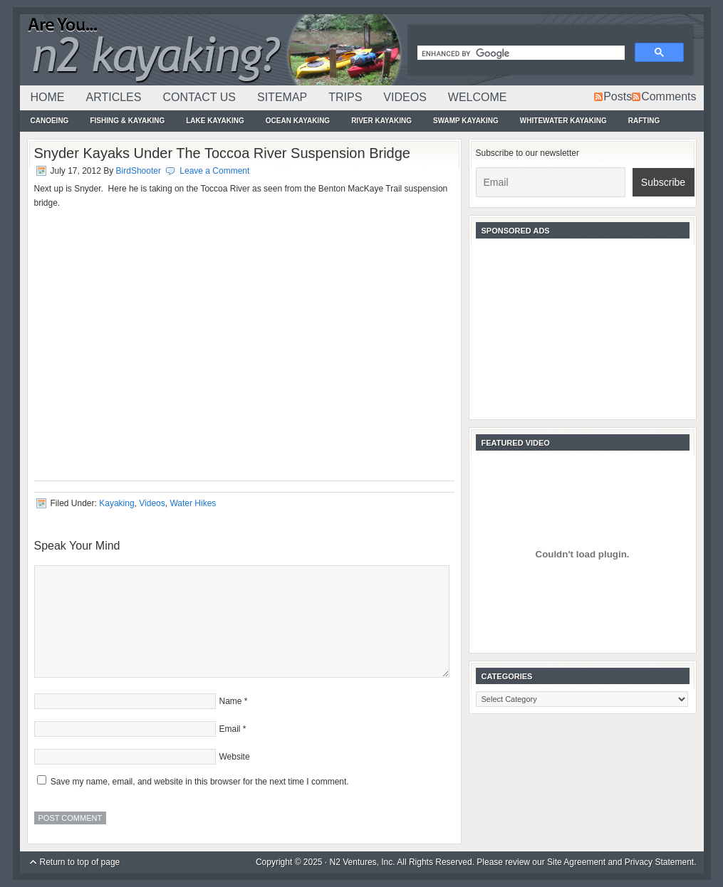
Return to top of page (80, 862)
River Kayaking (381, 121)
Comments (668, 96)
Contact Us (199, 97)
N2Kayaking (212, 49)
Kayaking (116, 503)
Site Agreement (576, 862)
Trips (345, 97)
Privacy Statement (659, 862)
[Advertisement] (583, 327)
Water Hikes (193, 503)
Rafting (644, 121)
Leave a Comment (214, 171)
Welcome (477, 97)
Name (230, 701)
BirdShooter (138, 171)
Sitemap (282, 97)
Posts (617, 96)
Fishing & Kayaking (127, 121)
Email (230, 729)
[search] (520, 54)
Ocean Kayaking (298, 121)
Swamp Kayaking (466, 121)
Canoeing (50, 121)
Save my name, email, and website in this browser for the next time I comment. (200, 782)
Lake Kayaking (215, 121)
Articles (114, 97)
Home (48, 97)
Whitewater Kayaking (563, 121)
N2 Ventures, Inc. (362, 862)
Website (234, 757)
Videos (404, 97)
